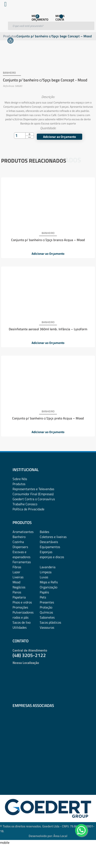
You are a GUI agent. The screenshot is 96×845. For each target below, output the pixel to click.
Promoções (20, 607)
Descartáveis (49, 541)
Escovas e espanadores (21, 554)
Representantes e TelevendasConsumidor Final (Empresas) (33, 491)
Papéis (44, 592)
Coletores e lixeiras (53, 536)
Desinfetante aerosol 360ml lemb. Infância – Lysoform (48, 329)
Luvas (44, 577)
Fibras (17, 566)
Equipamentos (50, 546)
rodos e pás (20, 617)
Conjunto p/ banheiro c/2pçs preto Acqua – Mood (48, 418)
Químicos (46, 612)
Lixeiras (18, 577)
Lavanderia (47, 566)
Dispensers (20, 546)
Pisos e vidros (22, 602)
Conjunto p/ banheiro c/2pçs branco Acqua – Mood (48, 240)
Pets (43, 597)
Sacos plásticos (50, 622)
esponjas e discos (52, 556)
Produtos (10, 36)
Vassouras (47, 627)
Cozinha (18, 541)
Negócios (19, 587)
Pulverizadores (23, 612)
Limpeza (45, 572)
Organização (48, 587)
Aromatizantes (23, 531)
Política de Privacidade (28, 509)
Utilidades (20, 627)
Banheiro (19, 536)
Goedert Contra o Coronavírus (34, 499)
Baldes (44, 531)
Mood (16, 582)
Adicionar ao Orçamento (59, 136)
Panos (17, 592)
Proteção (46, 607)
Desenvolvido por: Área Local (48, 835)
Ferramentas (22, 561)
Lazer (16, 572)
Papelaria (19, 597)
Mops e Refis (49, 582)
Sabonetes (47, 617)
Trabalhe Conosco (25, 504)
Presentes (47, 602)
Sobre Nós (20, 478)
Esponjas (46, 551)
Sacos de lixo (22, 622)
